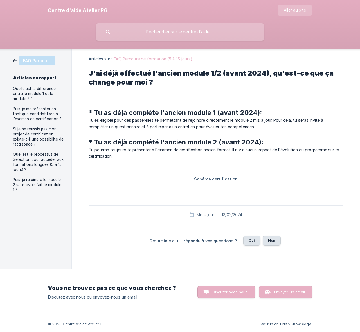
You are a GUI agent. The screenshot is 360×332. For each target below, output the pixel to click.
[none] (77, 10)
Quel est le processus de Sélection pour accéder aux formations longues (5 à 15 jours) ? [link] (38, 162)
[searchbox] (180, 32)
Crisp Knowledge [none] (295, 324)
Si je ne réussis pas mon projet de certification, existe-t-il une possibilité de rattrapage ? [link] (38, 136)
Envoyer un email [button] (289, 292)
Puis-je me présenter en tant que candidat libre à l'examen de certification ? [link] (37, 114)
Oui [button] (252, 240)
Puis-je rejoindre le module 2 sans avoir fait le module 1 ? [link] (37, 184)
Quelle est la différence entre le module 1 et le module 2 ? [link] (34, 93)
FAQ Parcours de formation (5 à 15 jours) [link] (153, 59)
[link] (34, 60)
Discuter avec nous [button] (230, 292)
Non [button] (271, 240)
